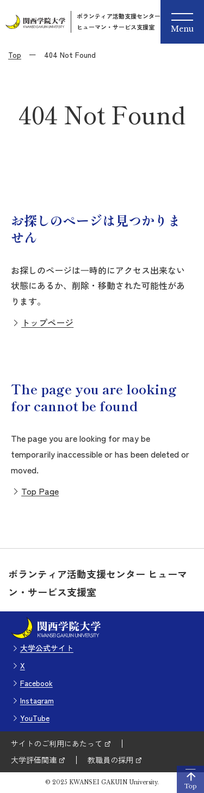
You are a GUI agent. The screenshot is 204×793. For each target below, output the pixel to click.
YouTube (35, 717)
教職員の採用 (110, 759)
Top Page (40, 490)
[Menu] (182, 22)
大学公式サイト (46, 647)
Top (14, 54)
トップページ (47, 322)
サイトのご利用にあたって (56, 743)
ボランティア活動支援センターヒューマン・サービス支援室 (118, 21)
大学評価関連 (34, 759)
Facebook (36, 682)
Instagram (37, 700)
